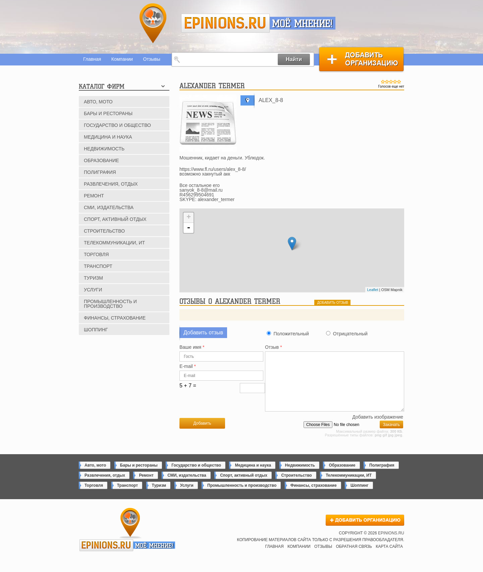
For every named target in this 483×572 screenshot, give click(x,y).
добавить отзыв (332, 302)
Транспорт (98, 266)
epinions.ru (225, 23)
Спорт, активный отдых (115, 219)
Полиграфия (100, 172)
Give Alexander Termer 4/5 (395, 82)
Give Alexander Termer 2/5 (387, 82)
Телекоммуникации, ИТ (114, 242)
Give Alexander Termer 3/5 (391, 82)
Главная (92, 59)
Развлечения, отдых (111, 184)
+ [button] (188, 217)
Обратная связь (354, 557)
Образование (101, 160)
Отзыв (273, 347)
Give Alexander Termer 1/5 (383, 82)
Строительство (104, 231)
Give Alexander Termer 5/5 (399, 82)
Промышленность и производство (110, 304)
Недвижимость (104, 148)
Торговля (96, 254)
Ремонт (94, 195)
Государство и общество (117, 125)
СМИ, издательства (108, 207)
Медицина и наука (108, 137)
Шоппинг (96, 329)
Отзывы (151, 59)
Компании (122, 59)
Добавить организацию (361, 59)
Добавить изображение (377, 428)
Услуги (93, 289)
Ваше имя (191, 347)
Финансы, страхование (115, 318)
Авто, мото (98, 101)
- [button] (188, 228)
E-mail (187, 366)
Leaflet (372, 290)
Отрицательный (350, 333)
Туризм (93, 278)
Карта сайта (389, 557)
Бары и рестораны (108, 113)
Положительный (291, 333)
